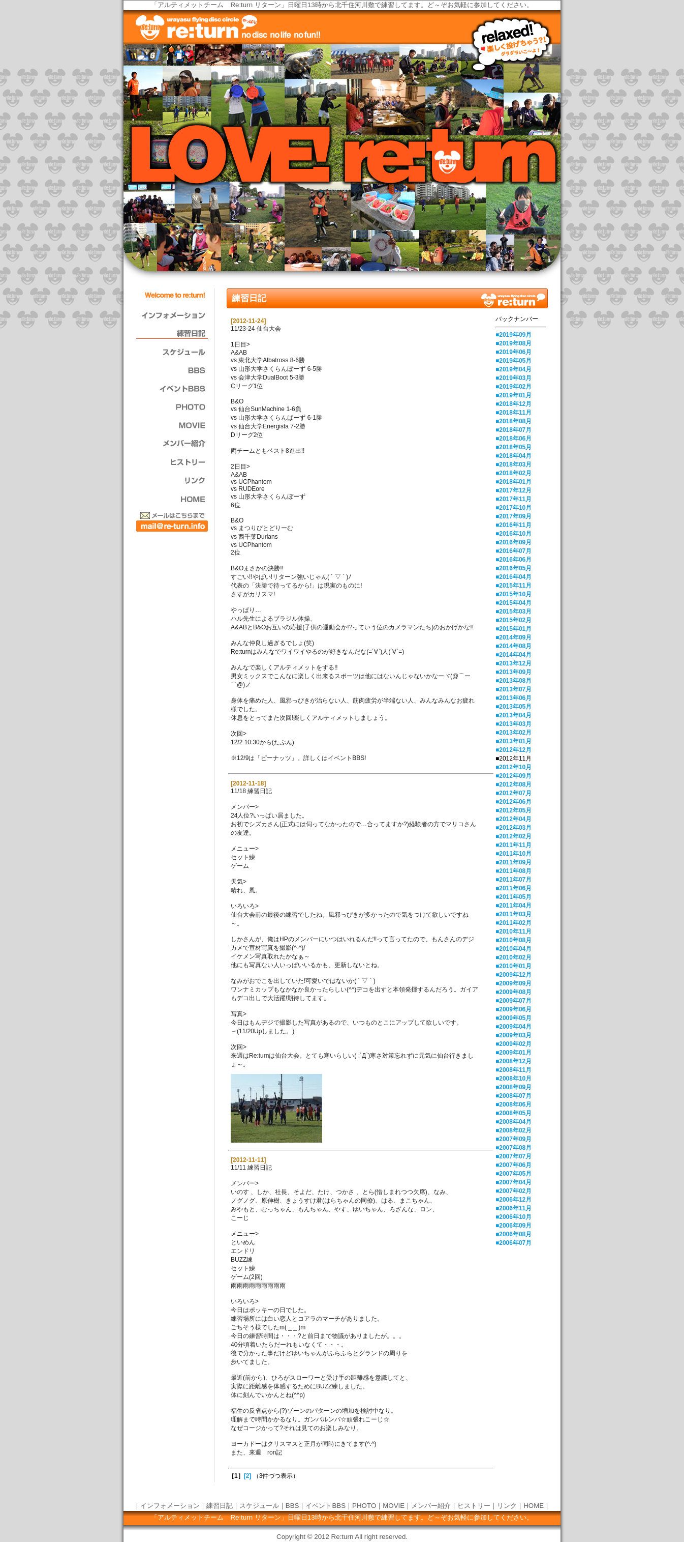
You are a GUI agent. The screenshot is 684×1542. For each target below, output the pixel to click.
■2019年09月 (513, 334)
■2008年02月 (513, 1130)
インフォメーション (170, 1505)
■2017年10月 (513, 507)
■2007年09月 (513, 1139)
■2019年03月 (513, 378)
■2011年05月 (513, 896)
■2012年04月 (513, 819)
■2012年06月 (513, 801)
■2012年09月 (513, 775)
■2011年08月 (513, 871)
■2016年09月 (513, 542)
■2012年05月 (513, 810)
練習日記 (219, 1505)
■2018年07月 (513, 429)
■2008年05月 (513, 1113)
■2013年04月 (513, 715)
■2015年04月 (513, 602)
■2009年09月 (513, 983)
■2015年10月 (513, 594)
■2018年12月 (513, 404)
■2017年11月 (513, 499)
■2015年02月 (513, 620)
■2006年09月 (513, 1225)
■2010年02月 (513, 957)
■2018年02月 (513, 473)
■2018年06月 (513, 438)
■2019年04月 (513, 369)
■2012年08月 (513, 784)
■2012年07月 (513, 793)
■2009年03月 (513, 1035)
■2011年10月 (513, 853)
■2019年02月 (513, 386)
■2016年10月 (513, 533)
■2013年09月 (513, 672)
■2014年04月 (513, 654)
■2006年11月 (513, 1208)
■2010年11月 (513, 931)
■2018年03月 (513, 464)
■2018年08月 (513, 421)
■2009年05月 (513, 1018)
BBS (292, 1505)
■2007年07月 (513, 1156)
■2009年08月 (513, 992)
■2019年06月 (513, 352)
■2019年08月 (513, 343)
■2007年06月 (513, 1165)
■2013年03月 (513, 724)
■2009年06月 (513, 1009)
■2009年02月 (513, 1044)
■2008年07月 (513, 1095)
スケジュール (259, 1505)
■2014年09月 (513, 637)
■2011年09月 (513, 862)
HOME (533, 1505)
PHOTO (364, 1505)
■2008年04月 (513, 1121)
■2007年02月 (513, 1191)
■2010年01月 (513, 966)
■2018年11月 (513, 412)
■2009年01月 (513, 1052)
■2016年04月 (513, 576)
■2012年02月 (513, 836)
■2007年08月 (513, 1147)
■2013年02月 (513, 732)
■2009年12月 (513, 974)
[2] (248, 1475)
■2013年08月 (513, 680)
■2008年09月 (513, 1087)
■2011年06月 (513, 888)
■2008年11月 (513, 1069)
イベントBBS (325, 1505)
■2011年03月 (513, 914)
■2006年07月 (513, 1242)
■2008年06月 (513, 1104)
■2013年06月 (513, 698)
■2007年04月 (513, 1182)
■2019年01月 (513, 395)
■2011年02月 (513, 922)
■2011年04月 (513, 905)
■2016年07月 (513, 551)
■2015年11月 (513, 585)
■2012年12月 (513, 749)
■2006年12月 (513, 1199)
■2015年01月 (513, 628)
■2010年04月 (513, 948)
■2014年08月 (513, 646)
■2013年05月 (513, 706)
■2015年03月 (513, 611)
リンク (507, 1505)
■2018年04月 (513, 455)
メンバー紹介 (431, 1505)
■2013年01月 (513, 741)
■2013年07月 (513, 689)
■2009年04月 (513, 1026)
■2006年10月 (513, 1216)
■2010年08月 (513, 940)
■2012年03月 (513, 827)
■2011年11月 (513, 845)
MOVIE (394, 1505)
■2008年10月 (513, 1078)
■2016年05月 (513, 568)
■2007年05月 (513, 1173)
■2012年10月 (513, 767)
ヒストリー (473, 1505)
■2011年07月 (513, 879)
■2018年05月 (513, 447)
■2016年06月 (513, 559)
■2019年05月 (513, 360)
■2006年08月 (513, 1234)
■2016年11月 (513, 525)
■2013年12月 (513, 663)
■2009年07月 (513, 1000)
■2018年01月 (513, 481)
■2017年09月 (513, 516)
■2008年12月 (513, 1061)
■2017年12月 (513, 490)
